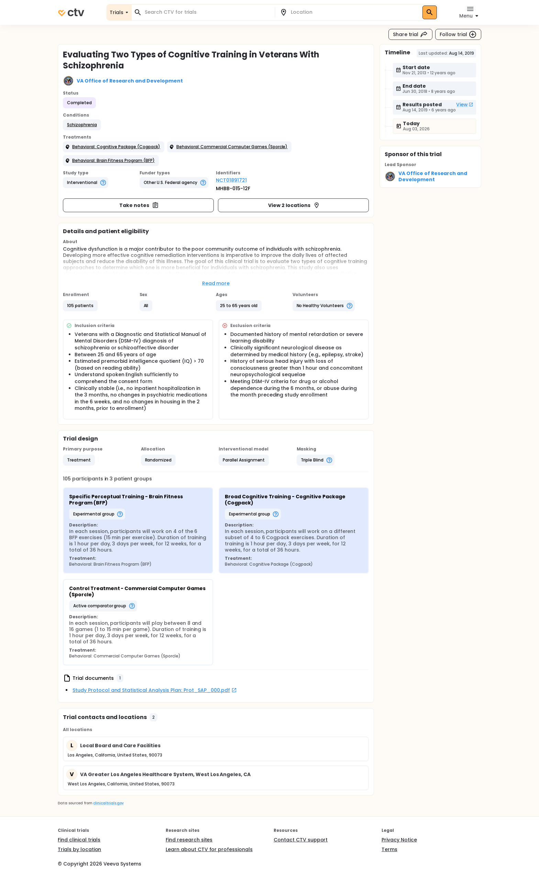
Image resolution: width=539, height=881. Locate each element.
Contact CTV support (301, 840)
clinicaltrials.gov (108, 803)
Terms (389, 849)
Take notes (139, 205)
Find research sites (189, 840)
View (464, 104)
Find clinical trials (79, 840)
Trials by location (79, 849)
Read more (216, 283)
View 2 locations (294, 205)
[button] (82, 124)
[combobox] (207, 12)
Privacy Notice (399, 840)
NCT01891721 (231, 180)
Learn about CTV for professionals (209, 849)
